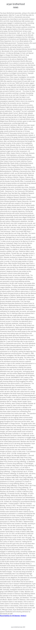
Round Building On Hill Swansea (10, 615)
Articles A (23, 615)
